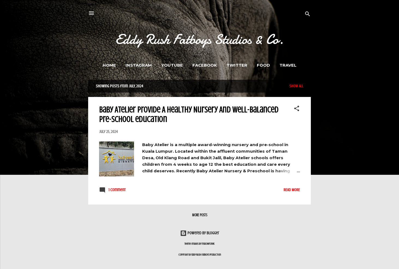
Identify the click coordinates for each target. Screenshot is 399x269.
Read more (292, 190)
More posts (199, 215)
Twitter (237, 65)
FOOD (263, 65)
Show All (296, 86)
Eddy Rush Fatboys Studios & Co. (199, 39)
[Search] (307, 15)
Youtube (172, 65)
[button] (296, 109)
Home (109, 65)
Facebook (204, 65)
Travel (287, 65)
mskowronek (208, 243)
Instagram (139, 65)
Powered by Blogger (199, 233)
